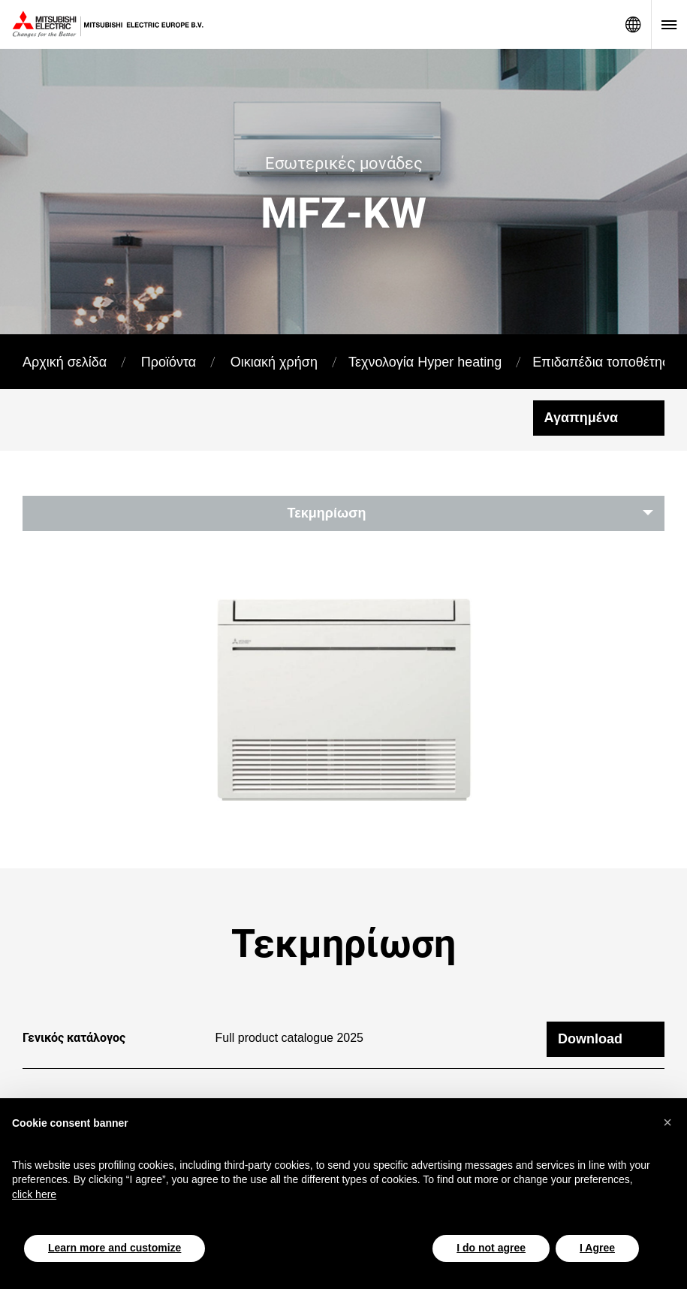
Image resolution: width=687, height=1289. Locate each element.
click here (34, 1194)
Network (633, 24)
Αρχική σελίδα (65, 362)
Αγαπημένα (581, 417)
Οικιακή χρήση (274, 362)
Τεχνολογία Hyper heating (425, 362)
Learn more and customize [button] (114, 1248)
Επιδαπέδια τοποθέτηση (605, 362)
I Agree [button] (597, 1248)
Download (590, 1018)
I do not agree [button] (491, 1248)
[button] (667, 1122)
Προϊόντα (169, 362)
